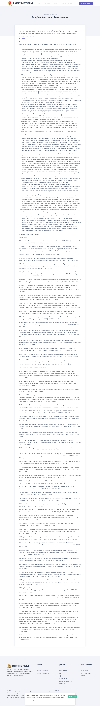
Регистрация (84, 670)
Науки (39, 3)
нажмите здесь (39, 701)
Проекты (56, 3)
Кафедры (61, 676)
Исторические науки (51, 14)
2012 (23, 39)
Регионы (47, 3)
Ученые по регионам (43, 673)
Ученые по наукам (42, 670)
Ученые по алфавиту (43, 676)
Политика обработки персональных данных (20, 695)
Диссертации (63, 678)
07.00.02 (32, 36)
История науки (63, 670)
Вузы (60, 673)
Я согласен (72, 696)
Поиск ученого (41, 668)
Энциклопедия (67, 3)
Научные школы (63, 668)
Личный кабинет (86, 3)
